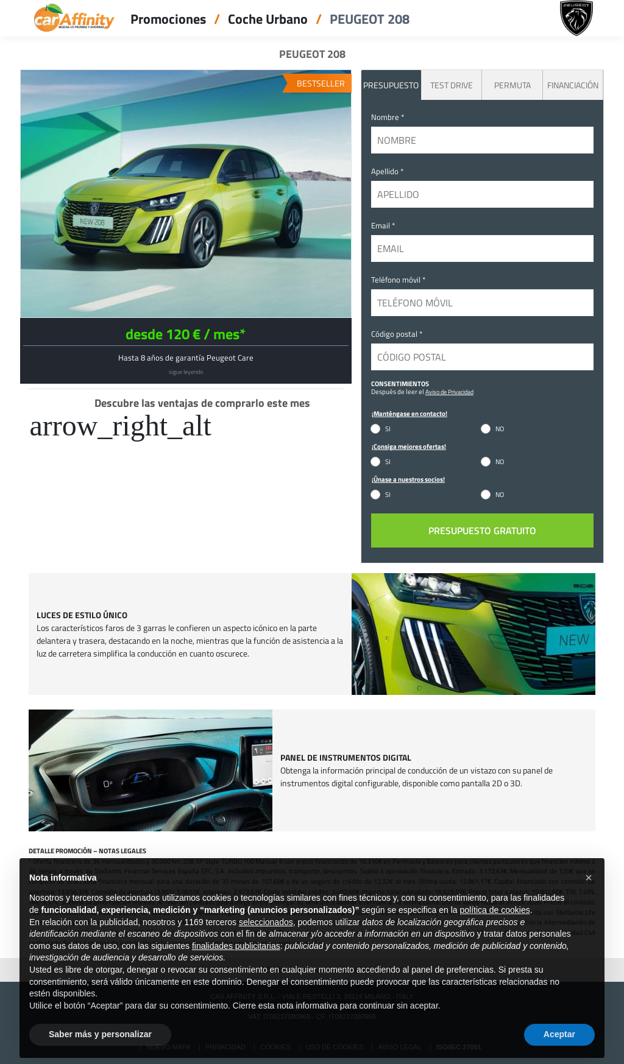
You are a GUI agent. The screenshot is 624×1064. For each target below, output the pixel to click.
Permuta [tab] (512, 85)
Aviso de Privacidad (449, 391)
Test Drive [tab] (451, 85)
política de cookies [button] (494, 931)
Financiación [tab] (572, 85)
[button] (588, 899)
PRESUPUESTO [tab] (391, 85)
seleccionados (266, 943)
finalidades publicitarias (236, 967)
